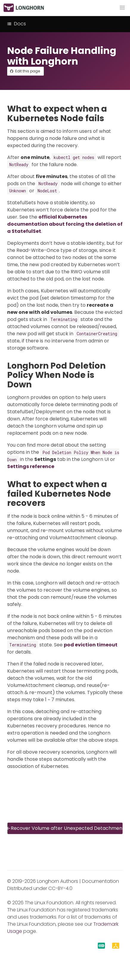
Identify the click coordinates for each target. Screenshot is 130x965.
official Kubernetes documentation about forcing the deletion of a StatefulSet (65, 224)
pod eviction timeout (90, 644)
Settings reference (30, 466)
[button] (122, 7)
